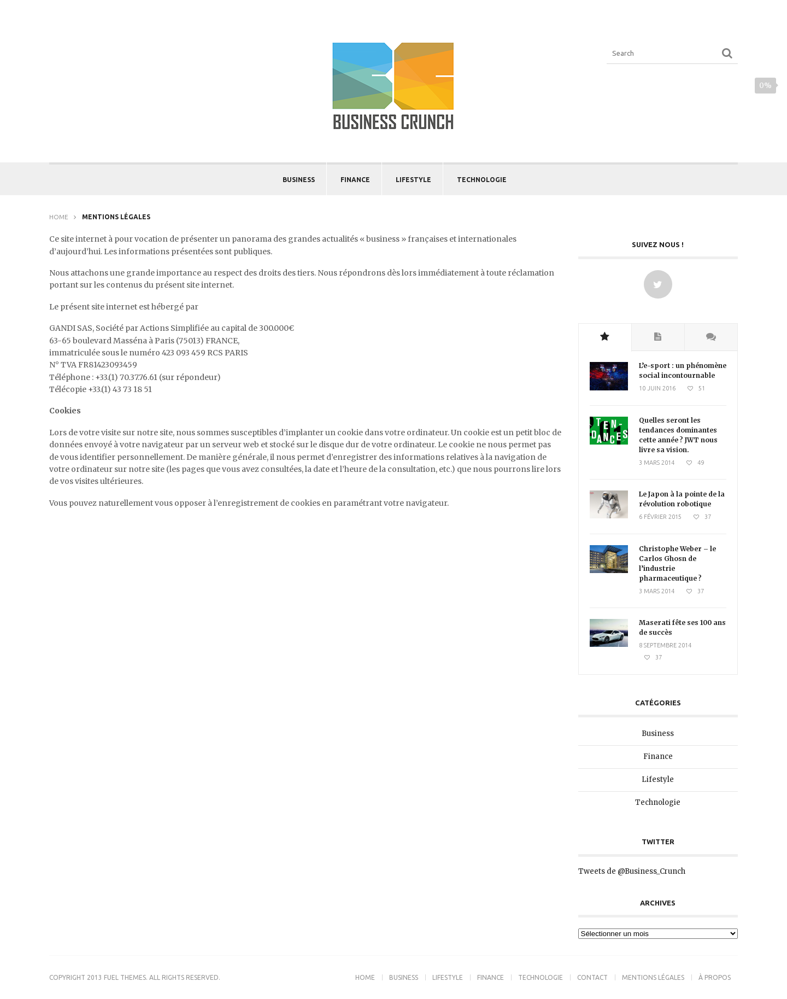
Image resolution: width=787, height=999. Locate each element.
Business (299, 179)
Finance (355, 179)
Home (58, 216)
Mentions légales (653, 977)
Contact (592, 977)
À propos (714, 977)
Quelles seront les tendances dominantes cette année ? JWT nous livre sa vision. (678, 435)
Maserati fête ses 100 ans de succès (682, 627)
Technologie (482, 179)
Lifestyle (413, 179)
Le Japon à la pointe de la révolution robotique (682, 499)
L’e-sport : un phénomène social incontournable (682, 370)
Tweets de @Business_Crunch (631, 871)
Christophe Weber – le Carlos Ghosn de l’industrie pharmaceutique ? (677, 563)
